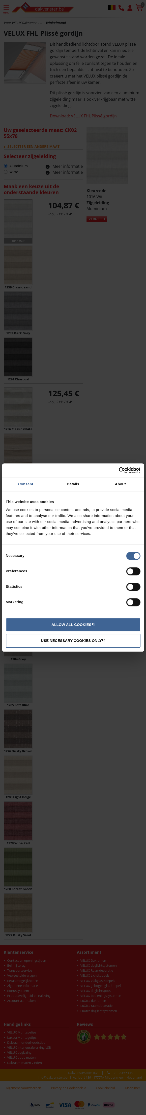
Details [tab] (73, 484)
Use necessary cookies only (72, 640)
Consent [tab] (25, 484)
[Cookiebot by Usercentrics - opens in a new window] (118, 470)
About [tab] (120, 484)
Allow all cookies (72, 624)
